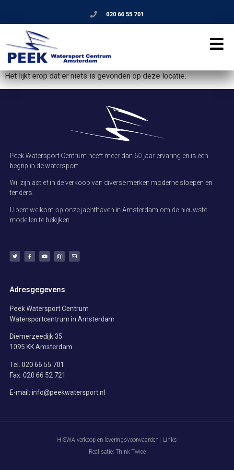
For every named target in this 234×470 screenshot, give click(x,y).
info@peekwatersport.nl (68, 392)
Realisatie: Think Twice (117, 451)
